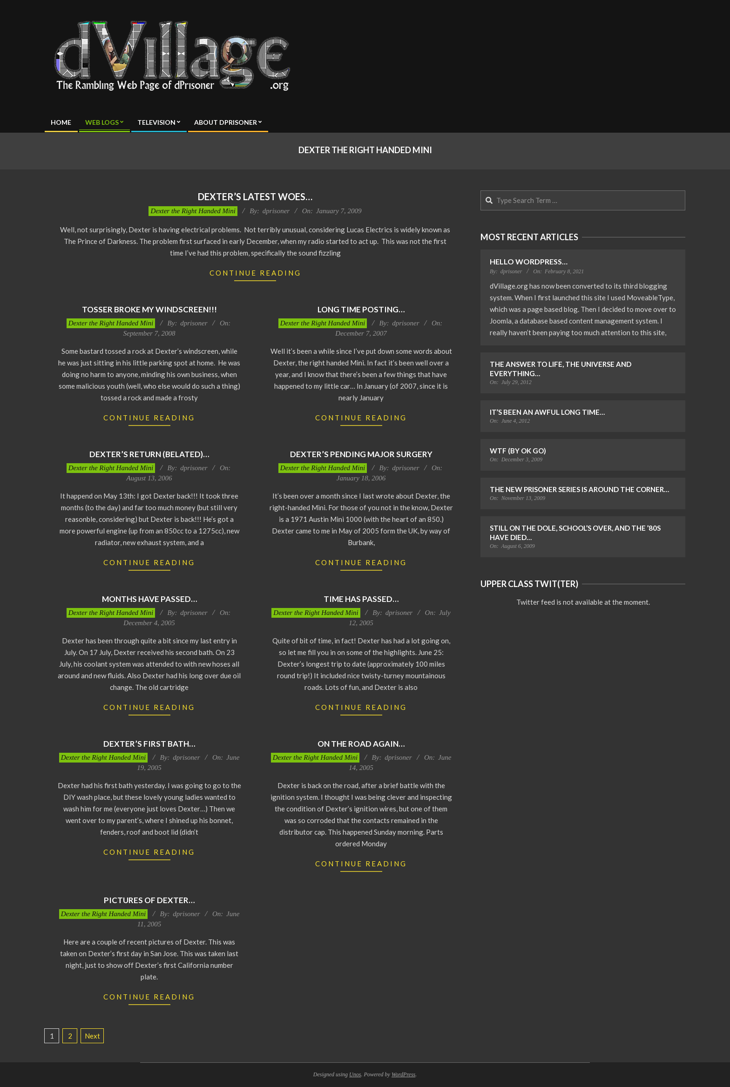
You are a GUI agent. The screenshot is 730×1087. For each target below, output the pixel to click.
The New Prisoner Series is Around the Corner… (579, 489)
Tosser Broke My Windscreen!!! (149, 309)
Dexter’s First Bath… (149, 744)
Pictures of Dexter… (149, 900)
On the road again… (361, 744)
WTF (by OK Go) (518, 450)
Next (92, 1036)
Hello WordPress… (529, 261)
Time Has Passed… (361, 599)
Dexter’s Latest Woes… (255, 196)
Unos (355, 1074)
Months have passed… (149, 599)
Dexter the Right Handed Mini (192, 211)
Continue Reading (255, 273)
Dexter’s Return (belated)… (149, 454)
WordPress (403, 1074)
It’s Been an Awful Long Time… (547, 412)
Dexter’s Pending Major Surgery (361, 454)
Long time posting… (361, 309)
